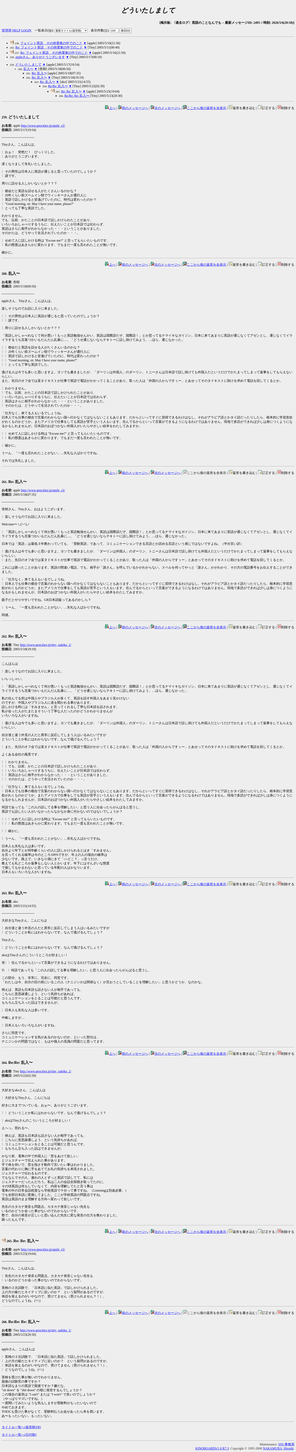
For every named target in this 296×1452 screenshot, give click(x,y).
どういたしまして (28, 64)
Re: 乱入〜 (39, 73)
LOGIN (26, 30)
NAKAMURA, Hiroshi (278, 1448)
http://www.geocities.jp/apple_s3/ (43, 125)
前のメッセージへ (133, 108)
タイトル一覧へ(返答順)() (21, 1427)
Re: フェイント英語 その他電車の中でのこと (49, 47)
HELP (16, 30)
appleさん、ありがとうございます (40, 57)
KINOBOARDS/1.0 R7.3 (212, 1448)
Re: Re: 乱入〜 (71, 91)
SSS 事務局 (286, 1444)
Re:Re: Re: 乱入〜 (76, 95)
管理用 (6, 30)
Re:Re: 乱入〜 (58, 86)
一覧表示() (44, 30)
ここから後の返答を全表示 (204, 108)
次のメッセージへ (165, 108)
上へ (110, 108)
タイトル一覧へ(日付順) (19, 1434)
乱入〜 (28, 69)
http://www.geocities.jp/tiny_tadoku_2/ (45, 645)
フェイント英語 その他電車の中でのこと (51, 43)
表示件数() (99, 30)
